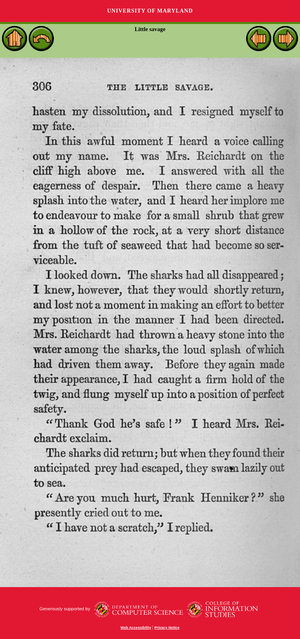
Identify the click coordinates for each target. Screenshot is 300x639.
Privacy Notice (167, 628)
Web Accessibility (136, 628)
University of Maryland (150, 11)
